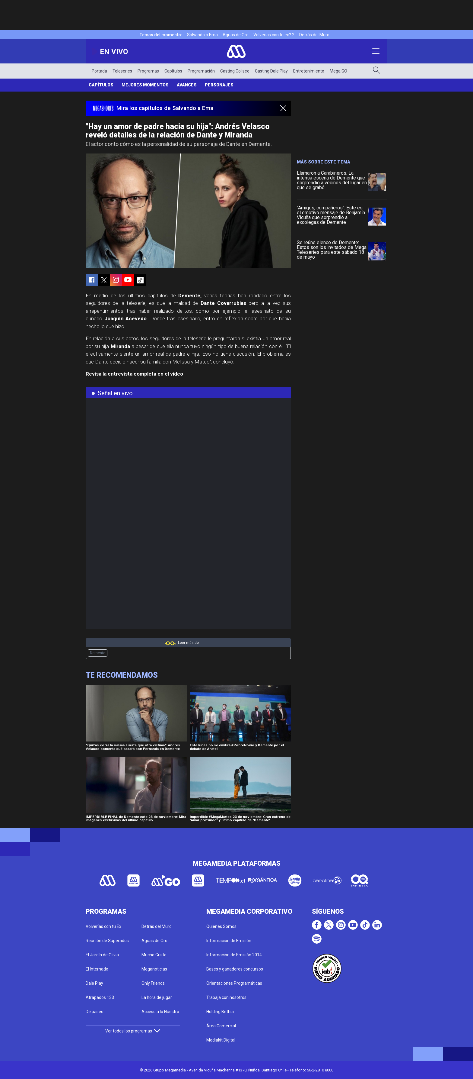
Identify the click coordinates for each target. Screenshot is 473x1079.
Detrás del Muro (314, 34)
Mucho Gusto (154, 954)
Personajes (219, 84)
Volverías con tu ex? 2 (273, 34)
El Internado (97, 969)
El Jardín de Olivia (102, 954)
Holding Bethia (220, 1011)
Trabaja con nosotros (226, 997)
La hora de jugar (156, 997)
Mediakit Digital (220, 1040)
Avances (187, 84)
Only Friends (153, 983)
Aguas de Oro (236, 34)
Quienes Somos (221, 926)
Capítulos (173, 71)
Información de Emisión (228, 940)
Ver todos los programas (132, 1031)
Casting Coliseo (234, 71)
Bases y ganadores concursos (234, 969)
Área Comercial (221, 1025)
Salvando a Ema (202, 34)
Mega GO (338, 71)
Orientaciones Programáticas (234, 983)
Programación (201, 71)
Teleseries (122, 71)
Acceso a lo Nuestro (160, 1011)
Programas (148, 71)
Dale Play (94, 983)
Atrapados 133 (100, 997)
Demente (97, 653)
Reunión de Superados (107, 940)
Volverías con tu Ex (103, 926)
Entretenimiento (308, 71)
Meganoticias (154, 969)
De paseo (94, 1011)
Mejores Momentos (145, 84)
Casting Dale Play (271, 71)
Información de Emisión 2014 (234, 954)
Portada (99, 71)
